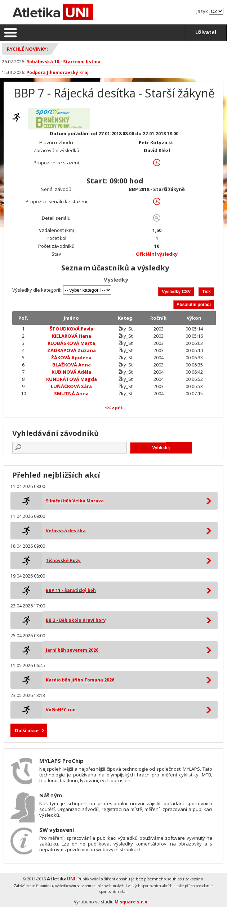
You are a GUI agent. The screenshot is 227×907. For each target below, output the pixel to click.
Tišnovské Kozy (63, 560)
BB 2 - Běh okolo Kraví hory (76, 620)
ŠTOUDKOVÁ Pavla (71, 328)
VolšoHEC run (61, 710)
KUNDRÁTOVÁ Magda (71, 379)
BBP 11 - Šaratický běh (71, 590)
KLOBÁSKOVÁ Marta (71, 343)
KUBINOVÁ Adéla (71, 372)
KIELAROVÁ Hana (71, 336)
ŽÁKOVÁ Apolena (71, 357)
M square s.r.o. (132, 902)
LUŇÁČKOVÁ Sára (71, 386)
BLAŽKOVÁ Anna (71, 364)
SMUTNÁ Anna (71, 393)
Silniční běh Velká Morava (75, 501)
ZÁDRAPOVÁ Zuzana (71, 350)
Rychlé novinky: (27, 49)
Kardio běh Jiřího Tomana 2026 (80, 680)
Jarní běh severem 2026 (72, 650)
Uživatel (205, 32)
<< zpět (114, 407)
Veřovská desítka (66, 531)
